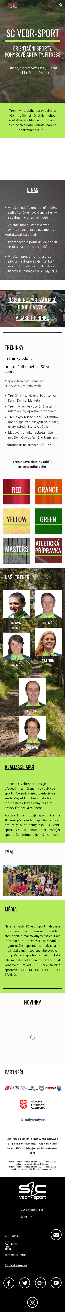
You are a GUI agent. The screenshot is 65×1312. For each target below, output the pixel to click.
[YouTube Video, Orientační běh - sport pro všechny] (32, 154)
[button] (4, 5)
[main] (32, 44)
